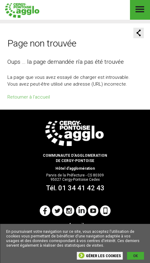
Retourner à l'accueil (28, 97)
